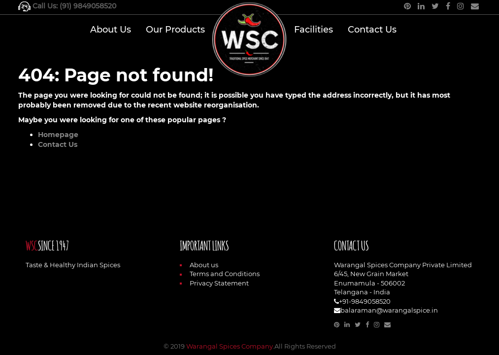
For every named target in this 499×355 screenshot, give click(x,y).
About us (199, 265)
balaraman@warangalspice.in (389, 310)
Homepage (58, 134)
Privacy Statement (214, 283)
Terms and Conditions (220, 274)
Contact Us (57, 144)
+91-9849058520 (365, 301)
